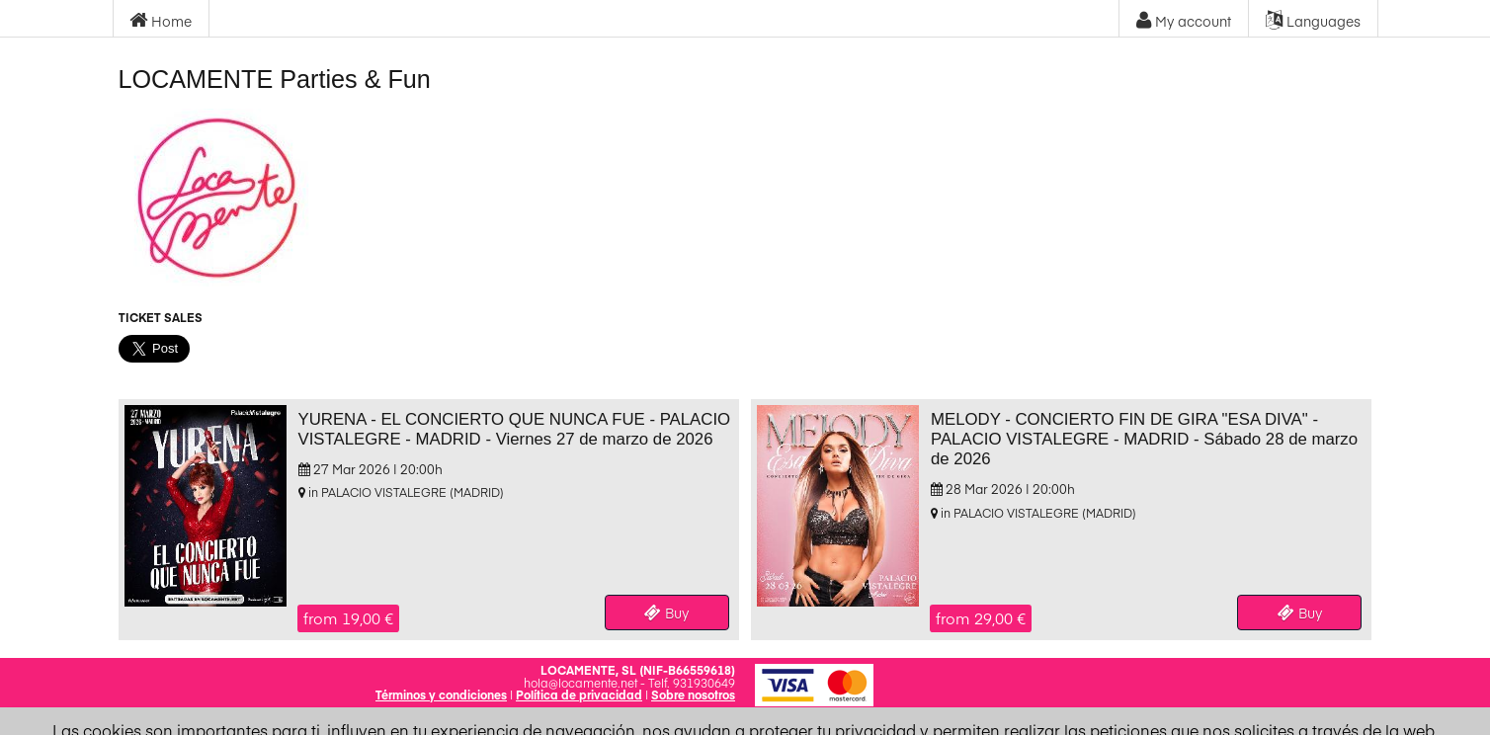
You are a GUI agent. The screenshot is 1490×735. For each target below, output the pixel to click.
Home (160, 21)
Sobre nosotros (693, 694)
